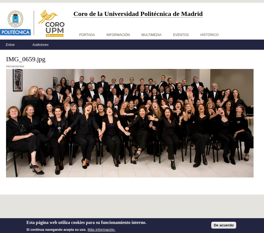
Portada (87, 35)
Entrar (10, 45)
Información (118, 35)
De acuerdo (224, 228)
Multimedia (151, 35)
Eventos (181, 35)
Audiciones (40, 45)
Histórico (209, 35)
